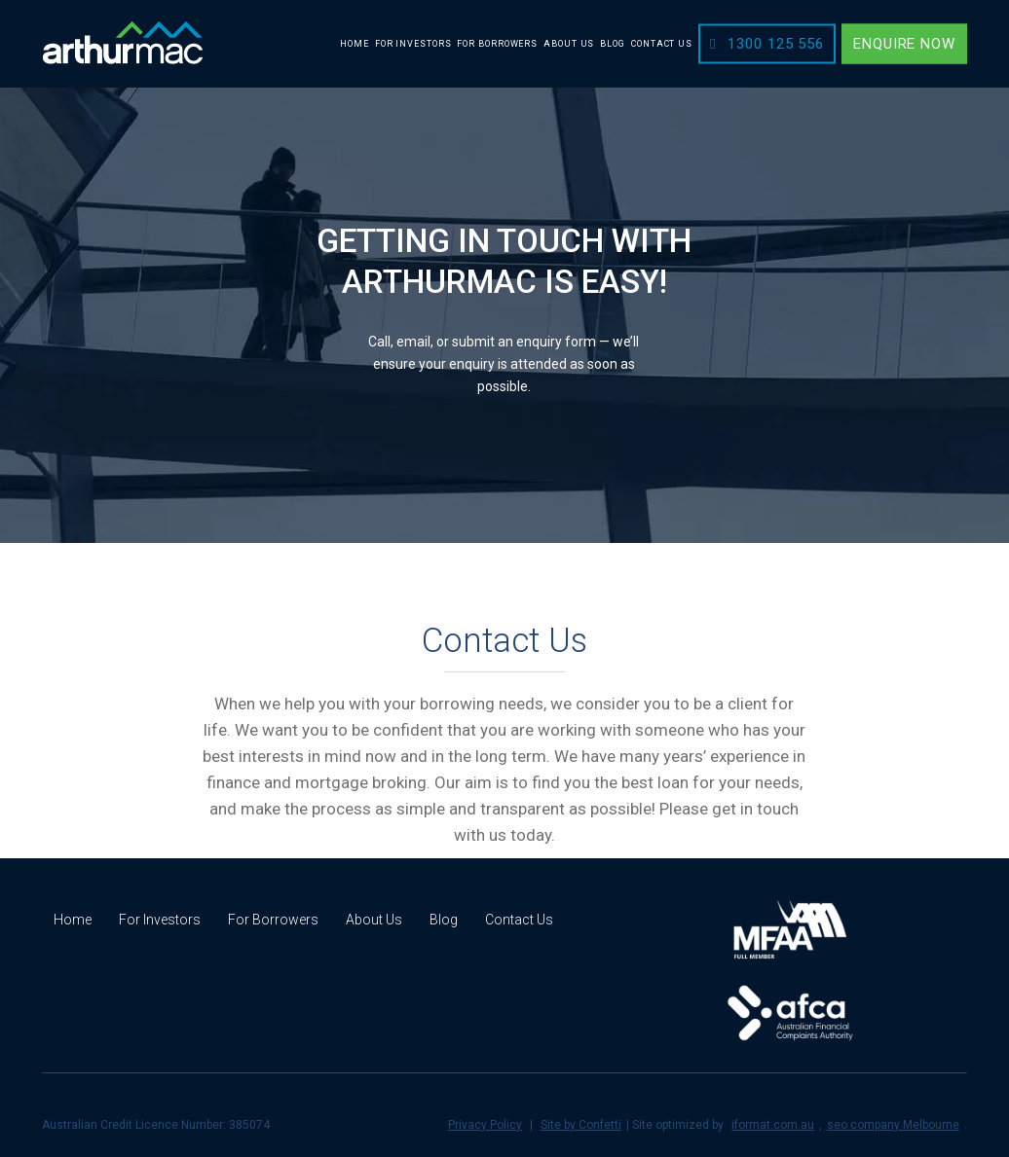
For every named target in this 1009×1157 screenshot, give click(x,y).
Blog (444, 919)
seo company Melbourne (893, 1125)
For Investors (160, 919)
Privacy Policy (485, 1125)
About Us (374, 919)
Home (73, 919)
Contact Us (519, 919)
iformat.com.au (772, 1125)
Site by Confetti (581, 1125)
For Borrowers (273, 919)
